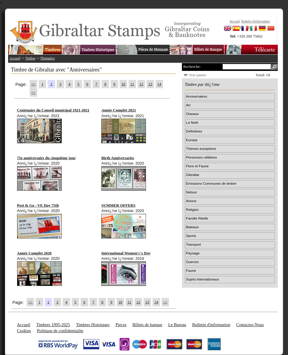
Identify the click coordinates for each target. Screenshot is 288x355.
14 (159, 84)
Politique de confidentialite (60, 330)
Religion (192, 209)
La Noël (192, 122)
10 (123, 84)
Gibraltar (193, 175)
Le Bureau (177, 324)
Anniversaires (196, 96)
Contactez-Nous (250, 324)
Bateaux (192, 227)
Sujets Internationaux (202, 279)
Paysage (193, 253)
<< (33, 84)
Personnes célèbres (201, 157)
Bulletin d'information (211, 324)
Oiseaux (192, 114)
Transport (193, 244)
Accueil (15, 58)
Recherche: (192, 66)
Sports (191, 236)
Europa (191, 140)
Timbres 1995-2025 (53, 324)
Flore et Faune (197, 166)
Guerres (192, 262)
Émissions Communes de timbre (211, 183)
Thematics (47, 58)
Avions (191, 201)
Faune (191, 270)
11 (132, 84)
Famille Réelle (197, 218)
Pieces (121, 324)
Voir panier (197, 75)
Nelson (191, 192)
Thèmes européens (201, 148)
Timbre (30, 58)
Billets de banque (147, 324)
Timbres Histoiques (93, 324)
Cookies (24, 330)
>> (33, 92)
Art (188, 105)
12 (141, 84)
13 (150, 84)
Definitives (194, 131)
